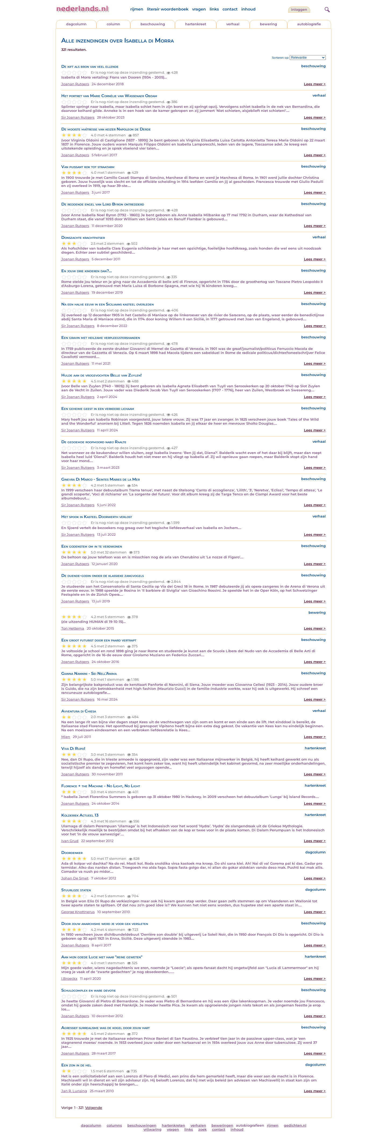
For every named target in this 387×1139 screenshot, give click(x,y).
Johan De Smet (74, 878)
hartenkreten (173, 1125)
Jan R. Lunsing (74, 1091)
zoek (202, 1129)
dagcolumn (76, 24)
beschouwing (153, 24)
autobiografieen (250, 1125)
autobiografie (309, 24)
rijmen (136, 9)
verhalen (198, 1125)
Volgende (93, 1108)
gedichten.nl (295, 1125)
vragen (199, 9)
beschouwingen (141, 1125)
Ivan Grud (69, 841)
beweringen (222, 1125)
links (214, 9)
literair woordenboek (167, 9)
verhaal (232, 24)
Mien (65, 737)
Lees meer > (315, 84)
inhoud (248, 9)
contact (230, 9)
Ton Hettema (72, 628)
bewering (268, 24)
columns (114, 1125)
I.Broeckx (69, 979)
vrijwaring (153, 1129)
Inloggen (299, 10)
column (113, 24)
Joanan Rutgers (75, 84)
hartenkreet (195, 24)
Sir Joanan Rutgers (77, 117)
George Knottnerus (78, 912)
